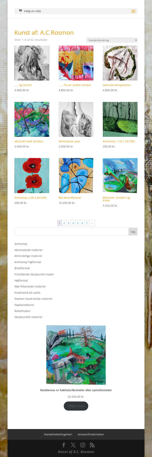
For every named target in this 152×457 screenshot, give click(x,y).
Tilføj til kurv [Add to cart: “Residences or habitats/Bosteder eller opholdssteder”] (76, 406)
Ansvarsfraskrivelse (91, 434)
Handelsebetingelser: (58, 434)
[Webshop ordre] (112, 40)
